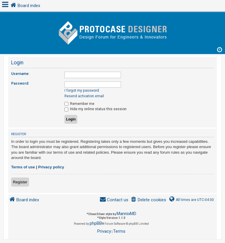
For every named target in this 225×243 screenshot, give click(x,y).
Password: (20, 83)
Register (20, 182)
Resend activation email (84, 96)
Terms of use (23, 167)
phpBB (96, 223)
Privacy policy (51, 167)
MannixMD (126, 213)
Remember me (79, 104)
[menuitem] (148, 200)
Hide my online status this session (95, 109)
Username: (20, 74)
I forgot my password (81, 90)
